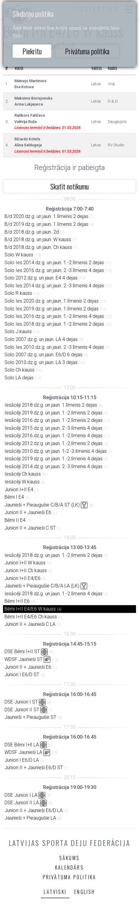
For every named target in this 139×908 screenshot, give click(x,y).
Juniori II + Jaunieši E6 (27, 512)
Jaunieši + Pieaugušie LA (30, 818)
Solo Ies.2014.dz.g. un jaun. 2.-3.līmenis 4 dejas (54, 285)
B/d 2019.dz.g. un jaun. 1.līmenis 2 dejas (46, 224)
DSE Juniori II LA (21, 802)
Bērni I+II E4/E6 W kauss (30, 609)
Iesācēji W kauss (22, 482)
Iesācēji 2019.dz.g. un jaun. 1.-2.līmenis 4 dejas (53, 458)
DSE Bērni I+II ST (22, 651)
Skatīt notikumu (69, 186)
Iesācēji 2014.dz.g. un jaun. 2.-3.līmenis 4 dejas (53, 466)
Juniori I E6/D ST (21, 674)
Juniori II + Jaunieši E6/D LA (33, 810)
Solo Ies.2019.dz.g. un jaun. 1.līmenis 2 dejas (51, 309)
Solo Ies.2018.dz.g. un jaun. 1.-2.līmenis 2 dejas (54, 324)
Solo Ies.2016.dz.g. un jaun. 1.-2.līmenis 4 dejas (54, 316)
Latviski (55, 891)
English (84, 891)
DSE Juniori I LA (20, 795)
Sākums (69, 858)
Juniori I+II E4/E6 (22, 578)
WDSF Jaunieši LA (23, 752)
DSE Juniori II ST (21, 709)
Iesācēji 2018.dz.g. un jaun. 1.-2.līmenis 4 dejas (53, 593)
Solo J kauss (18, 331)
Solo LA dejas (19, 378)
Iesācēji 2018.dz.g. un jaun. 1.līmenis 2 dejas (50, 405)
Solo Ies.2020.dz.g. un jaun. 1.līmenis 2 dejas (51, 301)
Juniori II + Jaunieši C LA (29, 624)
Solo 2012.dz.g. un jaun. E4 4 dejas (41, 278)
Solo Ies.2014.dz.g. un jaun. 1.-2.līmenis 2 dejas (54, 262)
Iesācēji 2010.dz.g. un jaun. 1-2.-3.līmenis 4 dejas (55, 451)
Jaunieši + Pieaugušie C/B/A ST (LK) (42, 505)
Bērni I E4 (14, 497)
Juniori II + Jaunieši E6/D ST (33, 767)
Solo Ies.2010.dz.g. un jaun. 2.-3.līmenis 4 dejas (54, 347)
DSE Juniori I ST (21, 702)
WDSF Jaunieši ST (23, 659)
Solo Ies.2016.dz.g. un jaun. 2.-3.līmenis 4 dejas (54, 270)
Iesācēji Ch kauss (22, 474)
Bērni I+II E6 (17, 601)
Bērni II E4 (14, 520)
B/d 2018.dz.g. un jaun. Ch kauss (38, 247)
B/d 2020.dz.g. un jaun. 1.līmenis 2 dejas (46, 216)
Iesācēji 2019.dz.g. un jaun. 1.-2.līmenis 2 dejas (53, 413)
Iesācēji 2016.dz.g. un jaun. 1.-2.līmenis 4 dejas (53, 435)
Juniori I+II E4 (18, 489)
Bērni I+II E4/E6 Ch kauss (30, 617)
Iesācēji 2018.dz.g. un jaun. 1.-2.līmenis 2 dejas (53, 555)
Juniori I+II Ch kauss (25, 570)
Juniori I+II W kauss (25, 563)
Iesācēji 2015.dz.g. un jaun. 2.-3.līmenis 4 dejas (53, 428)
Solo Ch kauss (19, 370)
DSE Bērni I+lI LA (21, 745)
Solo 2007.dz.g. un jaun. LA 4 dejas (41, 339)
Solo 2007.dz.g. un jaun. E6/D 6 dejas (43, 354)
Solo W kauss (18, 255)
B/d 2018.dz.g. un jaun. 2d (31, 232)
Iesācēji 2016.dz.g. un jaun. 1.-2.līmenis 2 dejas (53, 420)
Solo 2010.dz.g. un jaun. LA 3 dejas (41, 362)
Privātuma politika (87, 51)
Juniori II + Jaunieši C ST (30, 528)
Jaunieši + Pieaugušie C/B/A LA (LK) (41, 586)
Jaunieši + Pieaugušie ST (30, 717)
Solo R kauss (18, 293)
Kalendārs (69, 867)
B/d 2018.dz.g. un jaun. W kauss (37, 239)
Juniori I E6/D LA (21, 760)
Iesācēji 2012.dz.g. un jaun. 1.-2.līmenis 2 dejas (53, 443)
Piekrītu (32, 51)
